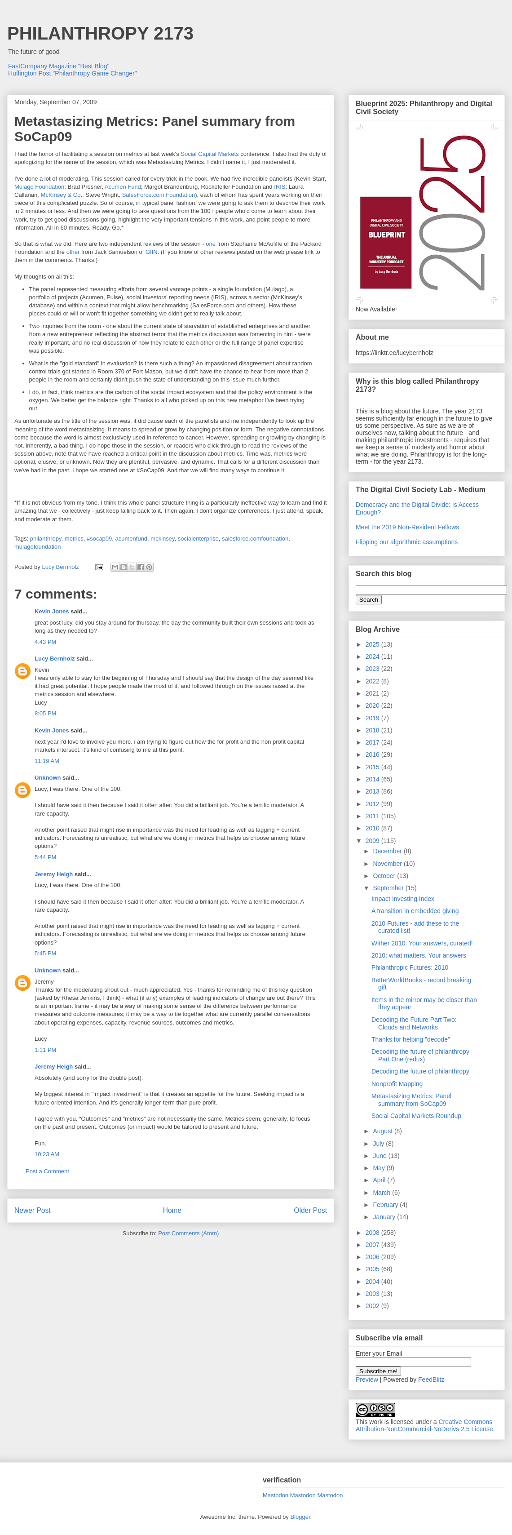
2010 (373, 828)
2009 (373, 840)
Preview (367, 1379)
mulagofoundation (37, 546)
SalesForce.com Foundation (158, 194)
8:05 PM (45, 713)
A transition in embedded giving (415, 910)
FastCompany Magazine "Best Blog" (59, 66)
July (379, 1143)
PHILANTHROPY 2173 (100, 33)
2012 (373, 803)
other (73, 251)
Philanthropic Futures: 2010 (409, 967)
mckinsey (162, 538)
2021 (373, 693)
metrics (74, 538)
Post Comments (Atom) (188, 1233)
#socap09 (99, 538)
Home (172, 1210)
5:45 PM (45, 953)
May (379, 1167)
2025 (373, 644)
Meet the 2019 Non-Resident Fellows (407, 527)
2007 (373, 1244)
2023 (373, 668)
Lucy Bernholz (55, 658)
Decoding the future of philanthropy (420, 1071)
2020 (373, 705)
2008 (373, 1232)
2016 (373, 754)
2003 (373, 1293)
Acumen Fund (123, 186)
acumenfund (131, 538)
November (388, 863)
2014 (373, 779)
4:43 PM (45, 642)
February (386, 1204)
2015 (373, 767)
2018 (373, 730)
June (380, 1155)
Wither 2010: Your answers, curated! (422, 943)
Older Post (310, 1210)
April (380, 1180)
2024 (373, 656)
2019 (373, 718)
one (211, 243)
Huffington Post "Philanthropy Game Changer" (72, 73)
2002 (373, 1305)
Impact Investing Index (402, 898)
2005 (373, 1269)
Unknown (48, 777)
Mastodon (275, 1495)
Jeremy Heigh (54, 874)
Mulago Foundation (39, 186)
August (383, 1131)
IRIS (279, 186)
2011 (373, 816)
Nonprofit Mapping (397, 1083)
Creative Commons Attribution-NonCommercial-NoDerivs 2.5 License (424, 1425)
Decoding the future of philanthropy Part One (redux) (420, 1055)
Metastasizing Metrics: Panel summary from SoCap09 (411, 1099)
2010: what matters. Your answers (418, 955)
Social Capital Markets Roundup (416, 1115)
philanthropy (46, 538)
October (385, 875)
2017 (373, 742)
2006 (373, 1256)
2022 (373, 681)
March (382, 1192)
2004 (373, 1281)
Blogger (300, 1516)
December (388, 851)
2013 (373, 791)
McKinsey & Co (61, 194)
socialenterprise (198, 538)
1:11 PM (45, 1050)
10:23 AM (47, 1154)
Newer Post (32, 1210)
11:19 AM (47, 761)
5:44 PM (45, 857)
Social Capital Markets (209, 154)
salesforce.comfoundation (255, 538)
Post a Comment (47, 1171)
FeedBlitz (431, 1379)
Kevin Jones (52, 611)
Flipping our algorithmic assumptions (407, 542)
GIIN (152, 251)
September (389, 888)
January (385, 1216)
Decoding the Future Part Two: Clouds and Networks (414, 1023)
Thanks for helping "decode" (410, 1039)
